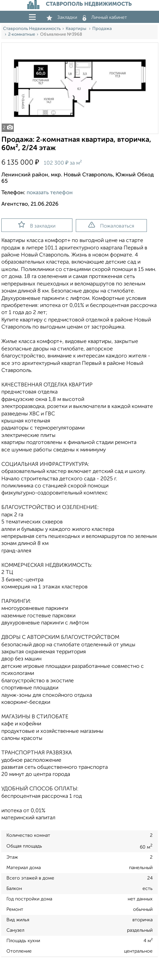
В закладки (37, 225)
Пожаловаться (111, 225)
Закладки (61, 17)
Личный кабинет (105, 17)
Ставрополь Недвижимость (32, 29)
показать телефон (50, 193)
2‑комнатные (21, 34)
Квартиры (76, 29)
